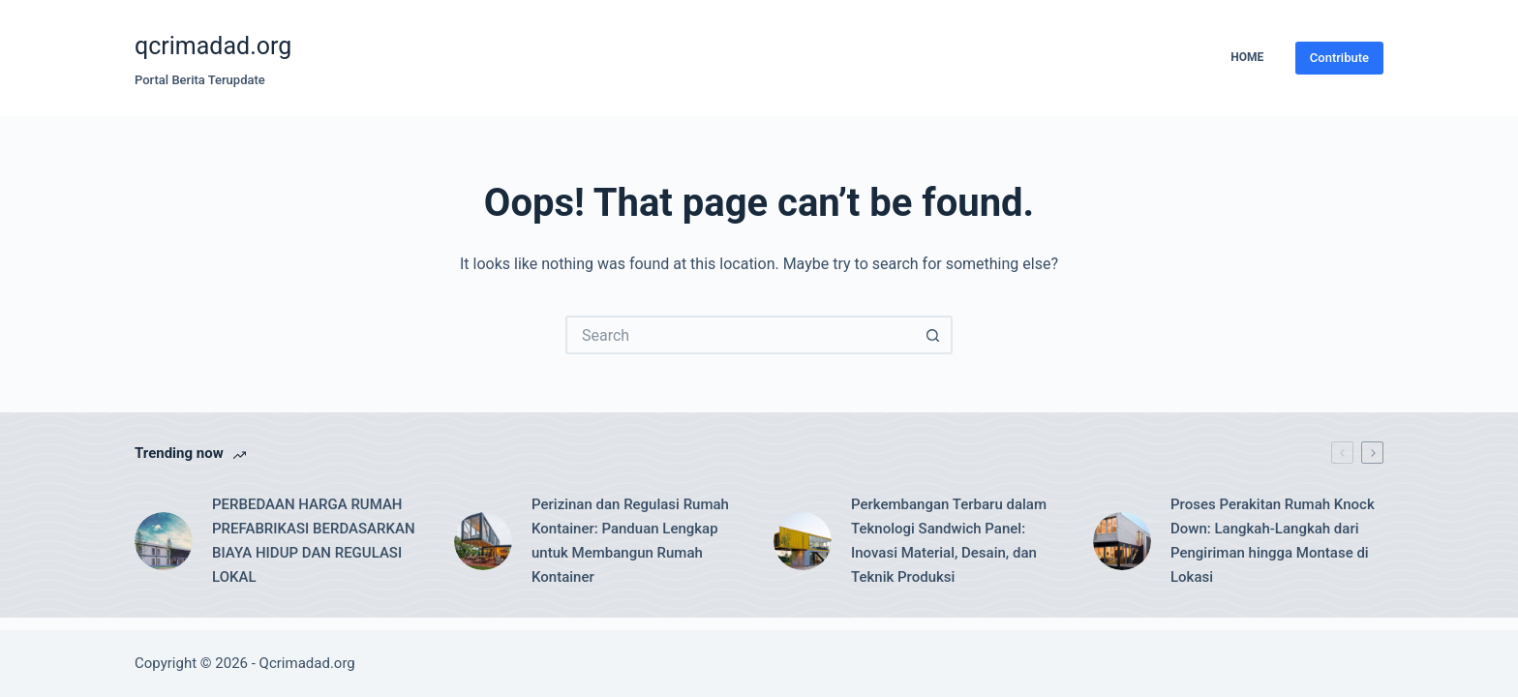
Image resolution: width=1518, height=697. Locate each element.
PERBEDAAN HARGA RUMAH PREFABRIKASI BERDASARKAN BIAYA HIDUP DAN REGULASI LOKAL (313, 540)
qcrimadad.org (213, 46)
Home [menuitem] (1246, 57)
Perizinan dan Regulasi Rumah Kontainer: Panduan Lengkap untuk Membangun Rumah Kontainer (630, 540)
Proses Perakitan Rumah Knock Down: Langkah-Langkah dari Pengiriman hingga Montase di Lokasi (1272, 540)
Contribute (1339, 57)
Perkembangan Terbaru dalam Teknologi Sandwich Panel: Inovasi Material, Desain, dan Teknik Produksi (949, 540)
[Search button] (933, 335)
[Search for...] (739, 335)
